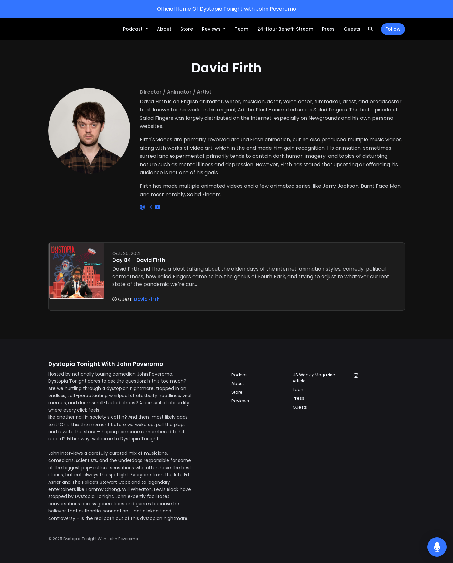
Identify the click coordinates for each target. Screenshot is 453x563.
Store (186, 29)
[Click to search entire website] (370, 29)
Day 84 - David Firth (138, 260)
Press (328, 29)
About (164, 29)
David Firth (146, 299)
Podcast (133, 29)
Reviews (212, 29)
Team (241, 29)
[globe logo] (143, 207)
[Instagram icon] (356, 375)
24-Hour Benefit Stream (285, 29)
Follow (393, 29)
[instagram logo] (150, 207)
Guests (352, 29)
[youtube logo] (157, 207)
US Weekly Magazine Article (314, 378)
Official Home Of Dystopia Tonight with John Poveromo (226, 9)
